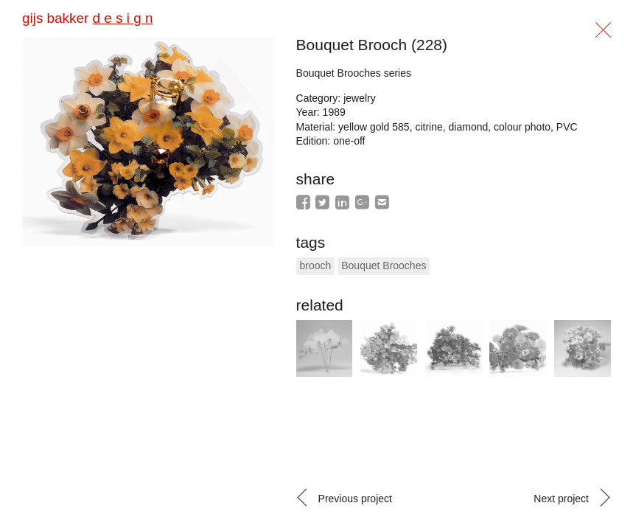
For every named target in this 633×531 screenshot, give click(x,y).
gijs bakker (87, 18)
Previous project (355, 498)
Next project (561, 498)
